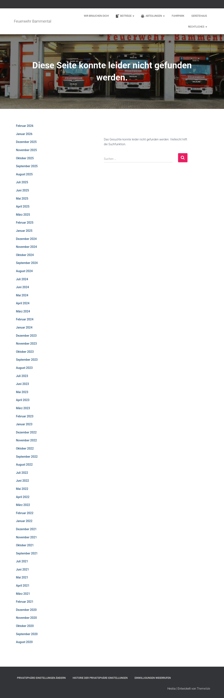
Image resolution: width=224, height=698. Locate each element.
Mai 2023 (22, 392)
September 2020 (27, 634)
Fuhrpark (178, 15)
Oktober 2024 (25, 255)
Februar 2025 (24, 222)
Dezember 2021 (26, 529)
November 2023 (26, 343)
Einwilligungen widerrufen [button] (153, 677)
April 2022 (22, 497)
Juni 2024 (22, 287)
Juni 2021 (22, 569)
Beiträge (124, 16)
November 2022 (26, 440)
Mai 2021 (22, 577)
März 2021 (23, 593)
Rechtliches (197, 26)
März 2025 (23, 214)
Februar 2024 (24, 319)
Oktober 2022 (25, 448)
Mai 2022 (22, 488)
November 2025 (26, 150)
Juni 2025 (22, 190)
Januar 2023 (24, 424)
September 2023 (27, 359)
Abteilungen (152, 16)
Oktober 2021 (25, 545)
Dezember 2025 (26, 142)
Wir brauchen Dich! (96, 15)
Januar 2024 (24, 327)
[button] (133, 15)
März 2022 (23, 505)
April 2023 (22, 400)
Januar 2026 (24, 134)
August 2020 (24, 642)
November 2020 (26, 617)
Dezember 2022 (26, 432)
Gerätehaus (199, 15)
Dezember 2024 (26, 239)
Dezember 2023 (26, 335)
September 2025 (27, 166)
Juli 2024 (22, 279)
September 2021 (27, 553)
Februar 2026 (24, 125)
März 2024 (23, 311)
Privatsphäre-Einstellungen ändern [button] (41, 677)
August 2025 (24, 174)
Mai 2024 (22, 295)
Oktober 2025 (25, 158)
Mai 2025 (22, 198)
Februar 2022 (24, 513)
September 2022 (27, 456)
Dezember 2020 (26, 609)
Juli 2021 (22, 561)
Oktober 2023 (25, 351)
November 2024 (26, 246)
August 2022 (24, 464)
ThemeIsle (203, 688)
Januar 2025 (24, 230)
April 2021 (22, 585)
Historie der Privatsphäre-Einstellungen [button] (100, 677)
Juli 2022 (22, 472)
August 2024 (24, 271)
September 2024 (27, 263)
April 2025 (22, 206)
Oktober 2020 (25, 626)
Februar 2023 (24, 416)
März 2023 (23, 408)
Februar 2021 (24, 601)
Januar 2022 (24, 521)
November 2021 (26, 537)
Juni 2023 (22, 384)
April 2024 (22, 303)
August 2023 (24, 367)
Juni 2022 (22, 480)
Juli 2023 (22, 376)
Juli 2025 (22, 182)
